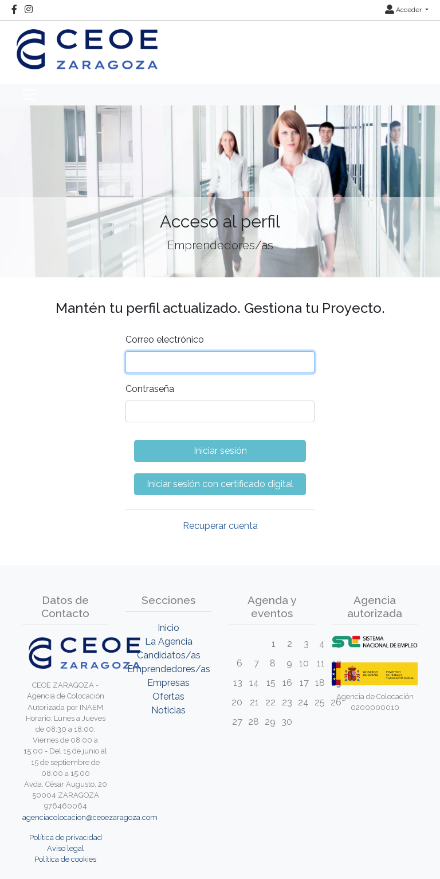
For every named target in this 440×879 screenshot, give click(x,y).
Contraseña (149, 388)
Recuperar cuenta (220, 525)
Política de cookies (65, 859)
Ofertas (168, 696)
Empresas (168, 682)
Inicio (168, 627)
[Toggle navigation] (29, 94)
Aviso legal (65, 848)
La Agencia (168, 641)
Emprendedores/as (168, 669)
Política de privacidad (65, 837)
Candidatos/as (169, 655)
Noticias (168, 710)
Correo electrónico (164, 339)
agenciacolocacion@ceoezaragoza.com (90, 817)
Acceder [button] (404, 10)
